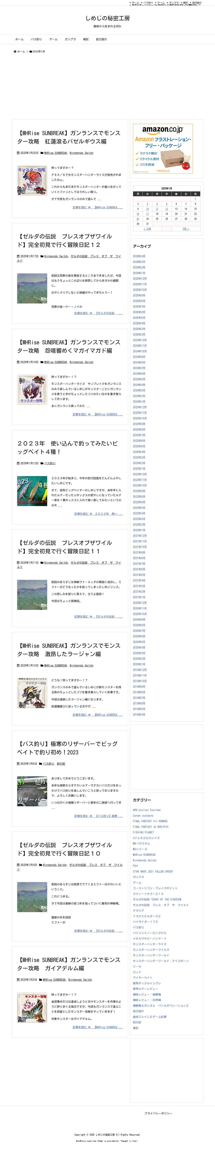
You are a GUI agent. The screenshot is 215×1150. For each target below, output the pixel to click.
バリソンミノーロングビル (149, 933)
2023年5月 (139, 446)
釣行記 (61, 763)
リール (137, 966)
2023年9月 (139, 424)
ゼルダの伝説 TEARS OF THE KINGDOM (157, 899)
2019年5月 (139, 709)
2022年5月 (139, 507)
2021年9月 (139, 552)
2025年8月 (139, 301)
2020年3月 (139, 653)
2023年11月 (140, 412)
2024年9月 (139, 357)
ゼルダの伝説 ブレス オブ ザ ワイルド (161, 905)
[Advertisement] (107, 87)
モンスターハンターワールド (151, 955)
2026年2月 (139, 267)
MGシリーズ (195, 5)
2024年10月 (140, 351)
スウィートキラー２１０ (148, 893)
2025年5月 (139, 317)
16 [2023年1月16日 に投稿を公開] (138, 214)
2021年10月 (140, 547)
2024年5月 (139, 379)
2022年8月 (139, 496)
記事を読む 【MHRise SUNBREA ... (98, 207)
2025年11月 (140, 284)
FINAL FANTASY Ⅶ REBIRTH (182, 5)
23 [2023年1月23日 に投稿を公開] (138, 219)
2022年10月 (140, 485)
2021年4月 (139, 580)
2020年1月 (139, 664)
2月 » (186, 229)
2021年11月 (140, 541)
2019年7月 (139, 697)
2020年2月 (139, 658)
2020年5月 (139, 642)
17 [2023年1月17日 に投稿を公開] (147, 214)
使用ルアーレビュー (145, 989)
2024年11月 (140, 345)
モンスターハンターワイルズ (147, 5)
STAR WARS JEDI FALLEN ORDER (153, 871)
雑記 (185, 2)
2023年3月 (139, 457)
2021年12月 (140, 535)
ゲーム (161, 2)
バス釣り (148, 2)
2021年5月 (139, 575)
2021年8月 (139, 558)
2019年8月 (139, 692)
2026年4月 (139, 256)
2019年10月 (140, 681)
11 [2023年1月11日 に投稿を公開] (157, 209)
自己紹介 (197, 2)
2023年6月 (139, 440)
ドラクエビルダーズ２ (147, 916)
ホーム (135, 2)
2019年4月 (139, 714)
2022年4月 (139, 513)
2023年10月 (140, 418)
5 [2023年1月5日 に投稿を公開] (166, 204)
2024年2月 (139, 396)
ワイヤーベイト (142, 977)
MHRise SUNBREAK (55, 153)
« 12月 (147, 229)
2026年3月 (139, 262)
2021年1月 (139, 597)
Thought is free (129, 1141)
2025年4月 (139, 323)
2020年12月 (140, 602)
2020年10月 (140, 614)
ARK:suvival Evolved (146, 810)
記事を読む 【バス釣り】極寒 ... (98, 816)
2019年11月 (140, 675)
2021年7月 (139, 563)
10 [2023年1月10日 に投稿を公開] (147, 209)
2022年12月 (140, 474)
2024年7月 (139, 368)
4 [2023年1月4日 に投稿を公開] (157, 204)
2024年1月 (139, 401)
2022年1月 (139, 530)
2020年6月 (139, 636)
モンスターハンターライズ (149, 944)
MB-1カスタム (141, 843)
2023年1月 (139, 468)
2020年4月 (139, 647)
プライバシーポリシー (158, 1113)
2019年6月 (139, 703)
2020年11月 (140, 608)
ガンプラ (174, 2)
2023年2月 (139, 463)
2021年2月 (139, 591)
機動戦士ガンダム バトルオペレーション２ (161, 1005)
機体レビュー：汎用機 (147, 1000)
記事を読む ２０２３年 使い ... (98, 513)
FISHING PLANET (143, 832)
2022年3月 (139, 519)
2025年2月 (139, 334)
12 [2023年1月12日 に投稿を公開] (166, 209)
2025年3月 (139, 329)
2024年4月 (139, 384)
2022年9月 (139, 491)
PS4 (135, 866)
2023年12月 (140, 407)
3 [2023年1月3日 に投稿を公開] (147, 204)
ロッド (137, 972)
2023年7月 (139, 435)
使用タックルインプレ (147, 983)
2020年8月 (139, 625)
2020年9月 (139, 619)
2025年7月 (139, 306)
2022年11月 (140, 479)
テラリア (138, 910)
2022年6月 (139, 502)
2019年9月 (139, 686)
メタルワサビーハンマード (149, 938)
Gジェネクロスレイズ (146, 838)
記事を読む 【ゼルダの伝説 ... (98, 313)
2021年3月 (139, 586)
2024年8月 (139, 362)
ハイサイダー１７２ (145, 921)
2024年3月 (139, 390)
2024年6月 (139, 373)
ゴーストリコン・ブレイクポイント (155, 888)
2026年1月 (139, 273)
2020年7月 (139, 630)
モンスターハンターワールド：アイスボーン (161, 961)
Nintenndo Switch (81, 153)
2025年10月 (140, 289)
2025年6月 (139, 312)
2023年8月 (139, 429)
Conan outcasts (143, 815)
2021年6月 (139, 569)
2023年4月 (139, 452)
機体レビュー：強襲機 (147, 994)
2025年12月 (140, 278)
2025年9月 (139, 295)
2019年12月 (140, 670)
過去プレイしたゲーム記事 (149, 1016)
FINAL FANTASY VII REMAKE (150, 821)
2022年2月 (139, 524)
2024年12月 (140, 340)
